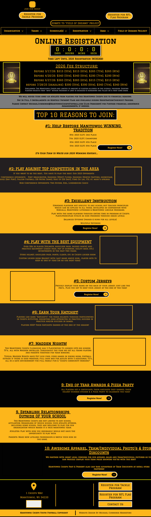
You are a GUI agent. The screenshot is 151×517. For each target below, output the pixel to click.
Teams (36, 31)
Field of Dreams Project (132, 31)
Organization (13, 31)
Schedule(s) (58, 31)
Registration (82, 31)
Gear (104, 31)
